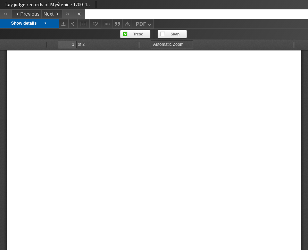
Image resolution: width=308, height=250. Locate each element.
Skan (175, 34)
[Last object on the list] (68, 14)
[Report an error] (127, 23)
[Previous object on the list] (26, 14)
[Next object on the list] (51, 14)
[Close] (79, 14)
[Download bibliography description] (107, 24)
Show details (29, 23)
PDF (144, 25)
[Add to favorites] (95, 23)
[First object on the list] (5, 14)
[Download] (63, 23)
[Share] (73, 23)
